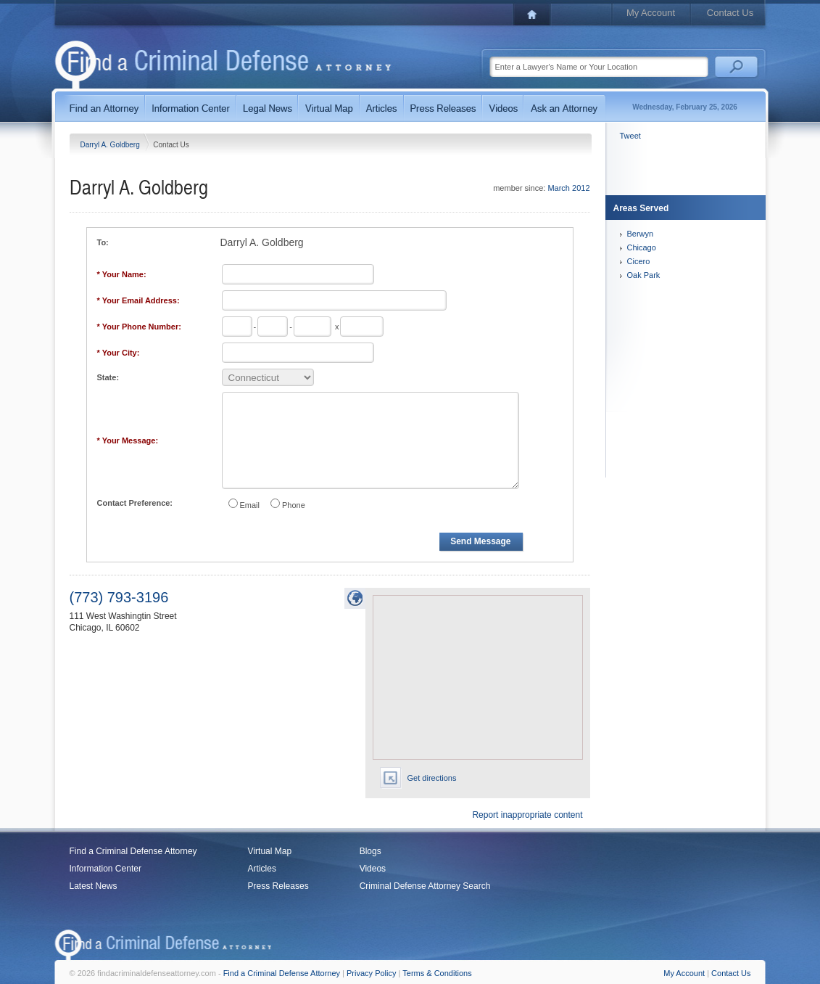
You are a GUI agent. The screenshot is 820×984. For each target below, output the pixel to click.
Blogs (370, 851)
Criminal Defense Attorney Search (425, 886)
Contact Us (730, 12)
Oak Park (643, 275)
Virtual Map (269, 851)
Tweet (630, 135)
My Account (650, 12)
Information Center (105, 869)
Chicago (641, 247)
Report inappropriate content (527, 815)
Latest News (93, 886)
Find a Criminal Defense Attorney (133, 851)
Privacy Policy (371, 973)
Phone (293, 505)
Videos (373, 869)
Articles (262, 869)
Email (250, 505)
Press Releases (278, 886)
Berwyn (640, 233)
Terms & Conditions (436, 973)
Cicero (638, 261)
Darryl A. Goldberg (111, 145)
